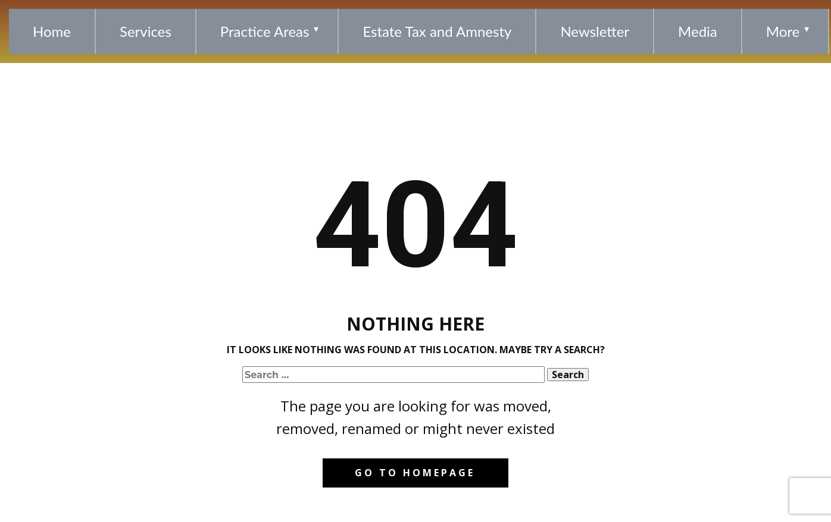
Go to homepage (415, 472)
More (782, 31)
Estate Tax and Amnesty (437, 31)
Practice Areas (265, 31)
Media (697, 31)
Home (52, 31)
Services (145, 31)
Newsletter (594, 31)
